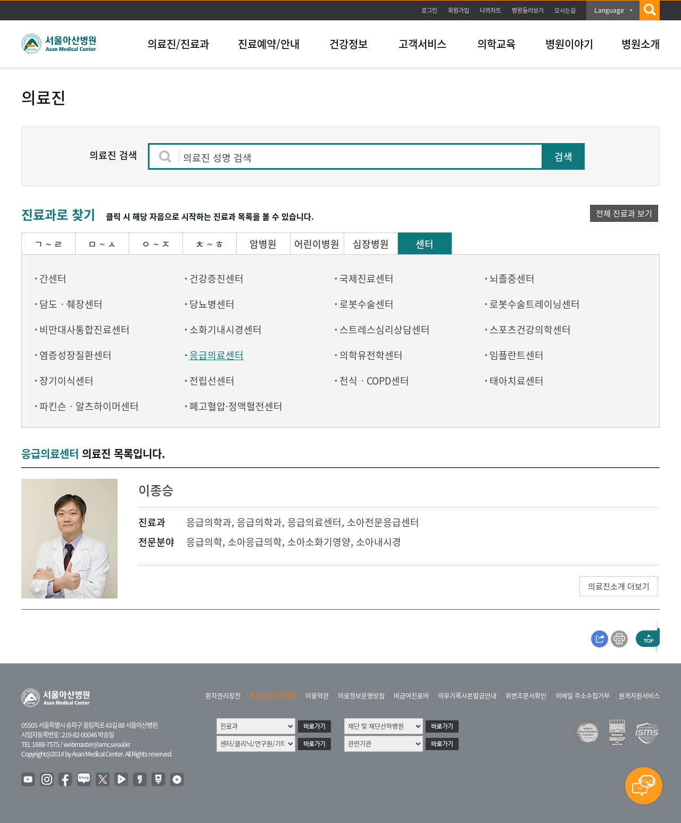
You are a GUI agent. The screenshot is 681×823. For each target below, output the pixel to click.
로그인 (429, 10)
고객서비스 (422, 44)
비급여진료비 (411, 696)
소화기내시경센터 (225, 329)
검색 (563, 156)
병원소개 (640, 44)
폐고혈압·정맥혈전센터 (236, 406)
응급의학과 (208, 522)
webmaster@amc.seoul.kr (96, 744)
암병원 (263, 244)
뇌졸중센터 (512, 278)
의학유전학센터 (371, 355)
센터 (425, 244)
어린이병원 (316, 244)
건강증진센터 (216, 278)
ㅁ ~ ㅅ (102, 244)
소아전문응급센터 (383, 522)
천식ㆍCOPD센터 (374, 380)
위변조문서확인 (525, 696)
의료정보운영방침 (361, 696)
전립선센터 (212, 380)
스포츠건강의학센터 (530, 329)
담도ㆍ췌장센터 (71, 304)
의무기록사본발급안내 (467, 696)
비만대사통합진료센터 (84, 329)
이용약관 (317, 696)
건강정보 (348, 44)
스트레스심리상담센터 (384, 329)
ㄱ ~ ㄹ (48, 244)
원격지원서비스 (639, 696)
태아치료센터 (516, 380)
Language (609, 10)
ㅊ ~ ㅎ (209, 244)
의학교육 (496, 44)
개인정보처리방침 (273, 696)
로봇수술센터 (366, 304)
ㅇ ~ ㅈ (156, 244)
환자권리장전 (222, 696)
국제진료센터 (366, 278)
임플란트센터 (516, 355)
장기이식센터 (66, 380)
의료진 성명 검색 (217, 158)
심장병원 (371, 244)
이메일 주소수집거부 (582, 696)
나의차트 (490, 10)
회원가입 (458, 10)
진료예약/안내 (269, 44)
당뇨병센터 (212, 304)
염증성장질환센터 (75, 355)
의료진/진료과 (178, 44)
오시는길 (565, 10)
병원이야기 (569, 44)
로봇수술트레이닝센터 (534, 304)
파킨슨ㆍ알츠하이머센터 (89, 406)
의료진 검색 (113, 155)
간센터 (53, 278)
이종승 (155, 490)
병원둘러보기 (528, 10)
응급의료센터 (216, 355)
